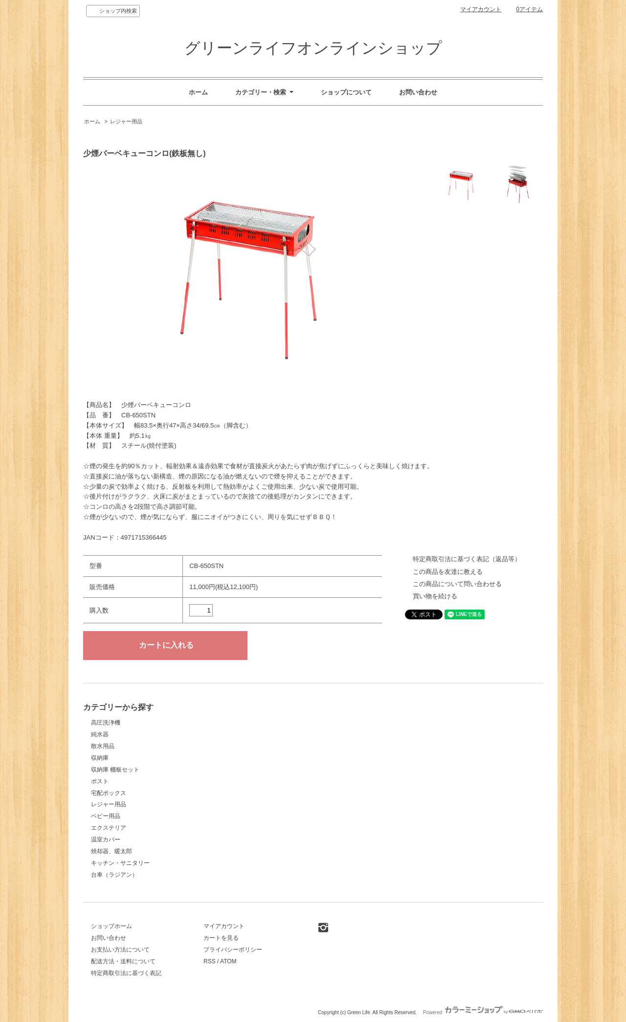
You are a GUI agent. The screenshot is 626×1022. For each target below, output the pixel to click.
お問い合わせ (418, 92)
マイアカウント (480, 9)
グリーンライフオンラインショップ (313, 48)
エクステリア (108, 827)
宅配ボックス (108, 793)
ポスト (100, 781)
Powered (483, 1012)
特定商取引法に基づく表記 (126, 973)
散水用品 (102, 746)
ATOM (228, 961)
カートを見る (221, 937)
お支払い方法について (120, 949)
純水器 (100, 734)
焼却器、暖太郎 (111, 851)
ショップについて (346, 92)
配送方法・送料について (123, 961)
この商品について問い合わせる (457, 584)
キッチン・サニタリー (120, 863)
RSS (209, 961)
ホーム (198, 92)
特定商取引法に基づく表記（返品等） (467, 559)
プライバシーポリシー (232, 949)
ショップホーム (111, 926)
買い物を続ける (435, 596)
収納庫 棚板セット (115, 769)
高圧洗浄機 (105, 722)
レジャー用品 (126, 121)
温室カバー (105, 839)
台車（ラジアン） (114, 874)
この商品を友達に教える (448, 571)
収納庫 (100, 757)
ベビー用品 (105, 816)
